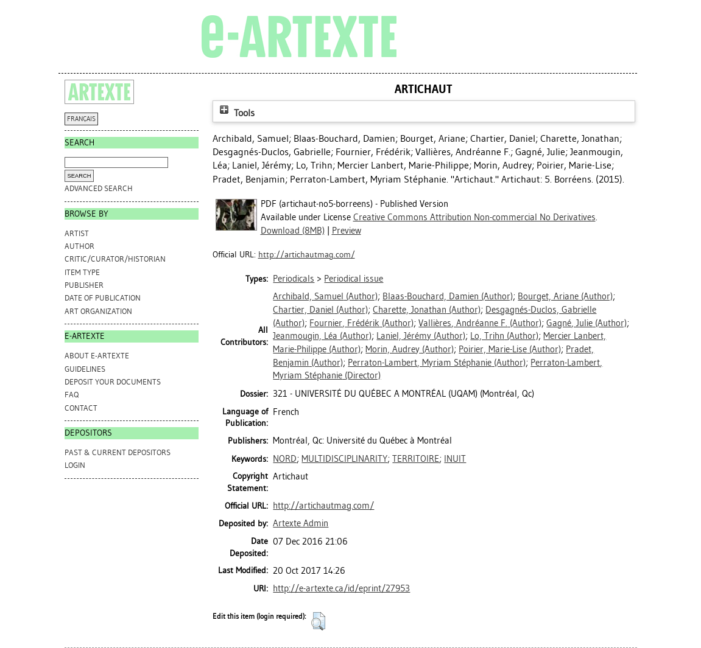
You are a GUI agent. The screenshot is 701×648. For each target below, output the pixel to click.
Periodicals (293, 278)
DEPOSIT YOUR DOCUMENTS (113, 381)
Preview (346, 230)
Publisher (84, 285)
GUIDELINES (85, 369)
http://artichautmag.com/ (306, 254)
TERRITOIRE (415, 458)
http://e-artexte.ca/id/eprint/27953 (341, 588)
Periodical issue (353, 278)
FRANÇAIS (81, 119)
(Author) (325, 296)
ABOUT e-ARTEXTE (97, 355)
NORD (285, 458)
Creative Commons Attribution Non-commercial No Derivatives (474, 217)
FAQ (72, 394)
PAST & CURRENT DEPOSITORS (118, 452)
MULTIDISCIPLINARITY (344, 458)
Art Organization (98, 311)
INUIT (455, 458)
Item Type (82, 272)
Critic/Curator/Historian (115, 258)
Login (75, 465)
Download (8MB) (293, 230)
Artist (77, 233)
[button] (318, 621)
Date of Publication (103, 297)
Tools (236, 113)
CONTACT (81, 408)
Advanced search (99, 188)
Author (79, 246)
